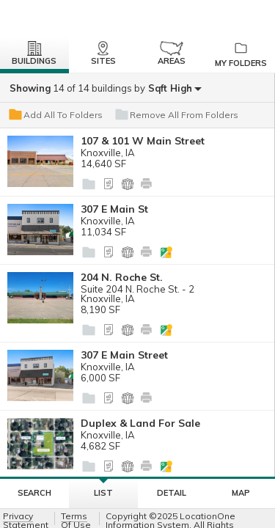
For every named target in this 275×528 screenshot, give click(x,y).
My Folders (240, 54)
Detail (171, 493)
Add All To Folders (55, 115)
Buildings (34, 53)
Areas (172, 53)
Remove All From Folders (176, 115)
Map (241, 493)
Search (34, 493)
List (103, 488)
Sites (103, 53)
